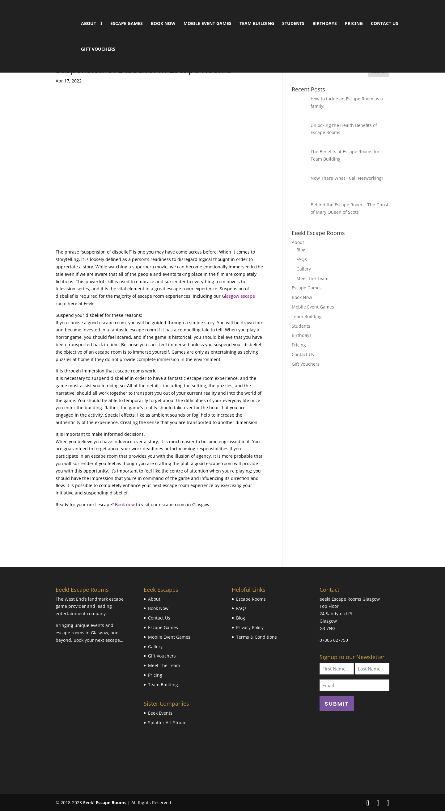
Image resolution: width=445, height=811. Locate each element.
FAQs (301, 259)
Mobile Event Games (207, 23)
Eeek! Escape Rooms (104, 802)
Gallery (303, 269)
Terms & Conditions (256, 637)
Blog (300, 250)
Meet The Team (312, 278)
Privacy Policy (250, 627)
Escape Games (126, 23)
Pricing (354, 23)
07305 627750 (334, 640)
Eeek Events (160, 713)
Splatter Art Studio (167, 722)
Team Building (256, 23)
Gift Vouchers (98, 49)
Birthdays (324, 23)
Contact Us (384, 23)
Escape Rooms (251, 599)
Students (293, 23)
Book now (125, 504)
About (88, 23)
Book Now (163, 23)
